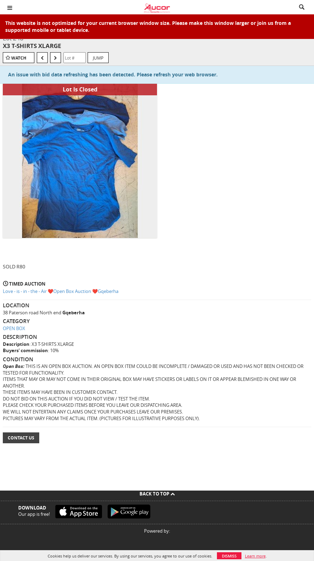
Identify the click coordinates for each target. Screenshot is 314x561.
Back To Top (157, 494)
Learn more (255, 556)
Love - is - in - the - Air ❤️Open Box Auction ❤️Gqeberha (60, 291)
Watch (18, 58)
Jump (98, 58)
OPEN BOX (14, 328)
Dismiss (229, 556)
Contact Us (21, 438)
